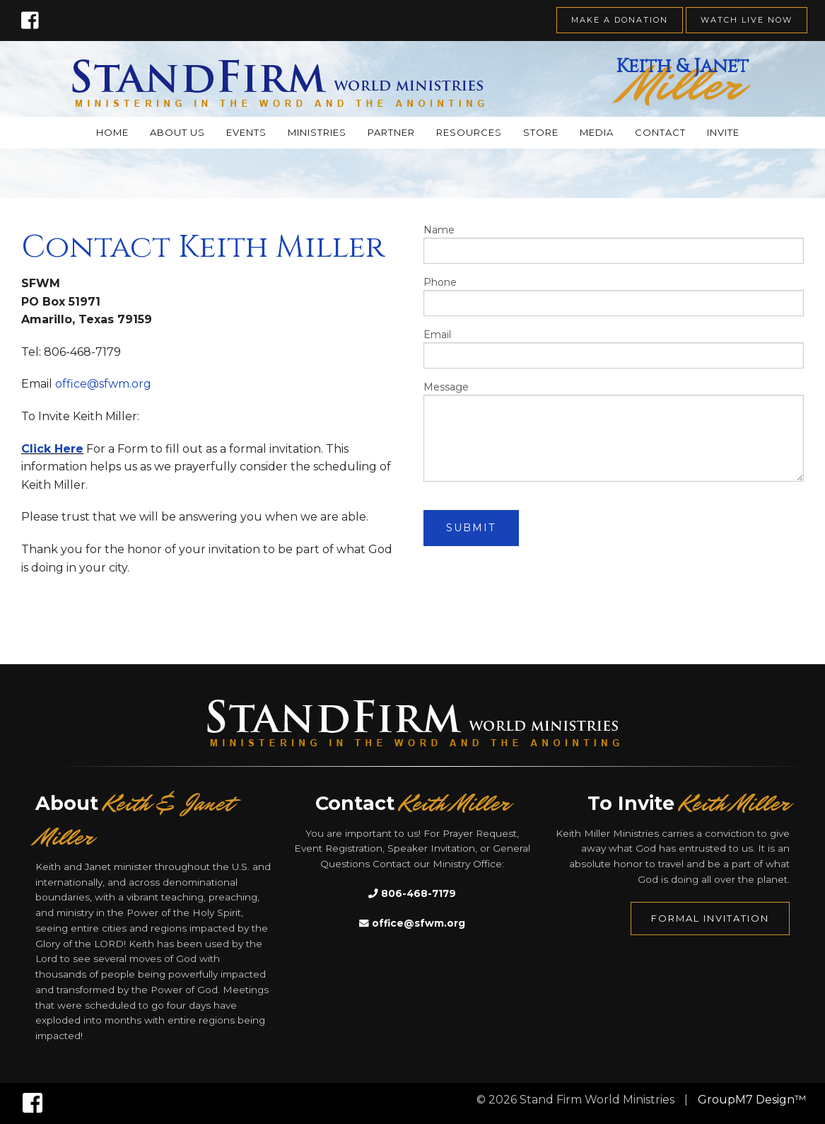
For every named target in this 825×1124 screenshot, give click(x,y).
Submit (471, 527)
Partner (391, 132)
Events (246, 132)
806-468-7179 (412, 893)
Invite (723, 132)
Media (597, 132)
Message (613, 431)
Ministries (317, 132)
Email (613, 348)
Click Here (52, 449)
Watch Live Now (746, 20)
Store (540, 132)
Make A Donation (619, 20)
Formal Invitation (710, 918)
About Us (177, 132)
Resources (469, 132)
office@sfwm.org (103, 383)
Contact (660, 132)
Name (613, 244)
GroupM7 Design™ (752, 1099)
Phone (613, 296)
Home (112, 132)
